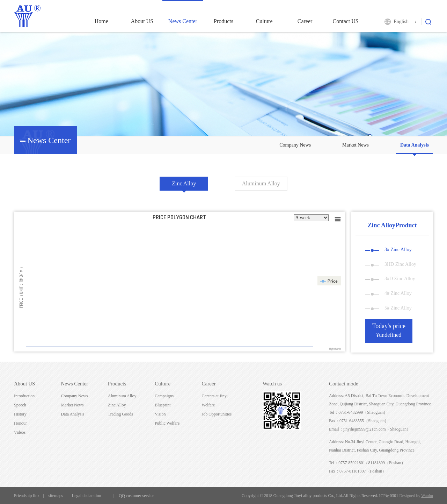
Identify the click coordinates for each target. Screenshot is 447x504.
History (20, 414)
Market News (355, 145)
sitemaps (55, 495)
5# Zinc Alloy (388, 308)
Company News (295, 145)
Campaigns (164, 395)
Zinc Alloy (184, 183)
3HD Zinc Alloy (390, 264)
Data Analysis (414, 145)
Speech (20, 405)
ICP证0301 (388, 495)
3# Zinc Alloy (388, 249)
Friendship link (26, 495)
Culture (264, 21)
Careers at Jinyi (215, 395)
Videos (19, 432)
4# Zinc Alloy (388, 293)
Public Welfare (167, 423)
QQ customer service (136, 495)
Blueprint (162, 405)
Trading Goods (120, 414)
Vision (160, 414)
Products (223, 21)
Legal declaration (86, 495)
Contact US (346, 21)
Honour (20, 423)
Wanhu (427, 495)
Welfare (208, 405)
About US (142, 21)
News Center (182, 21)
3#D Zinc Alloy (390, 278)
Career (305, 21)
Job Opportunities (217, 414)
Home (101, 21)
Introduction (24, 395)
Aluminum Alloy (261, 183)
